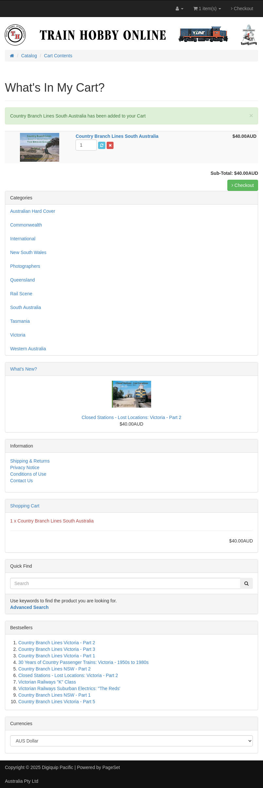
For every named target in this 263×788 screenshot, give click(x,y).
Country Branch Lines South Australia (56, 520)
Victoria (17, 335)
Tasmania (20, 321)
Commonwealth (26, 225)
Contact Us (21, 480)
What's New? (23, 369)
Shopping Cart (25, 505)
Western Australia (28, 348)
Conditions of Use (28, 474)
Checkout (242, 8)
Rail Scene (21, 293)
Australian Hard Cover (32, 211)
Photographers (25, 266)
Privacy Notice (24, 467)
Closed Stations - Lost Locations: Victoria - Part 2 (132, 417)
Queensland (22, 280)
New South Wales (28, 252)
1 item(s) (207, 8)
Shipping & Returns (30, 461)
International (22, 238)
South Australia (25, 307)
